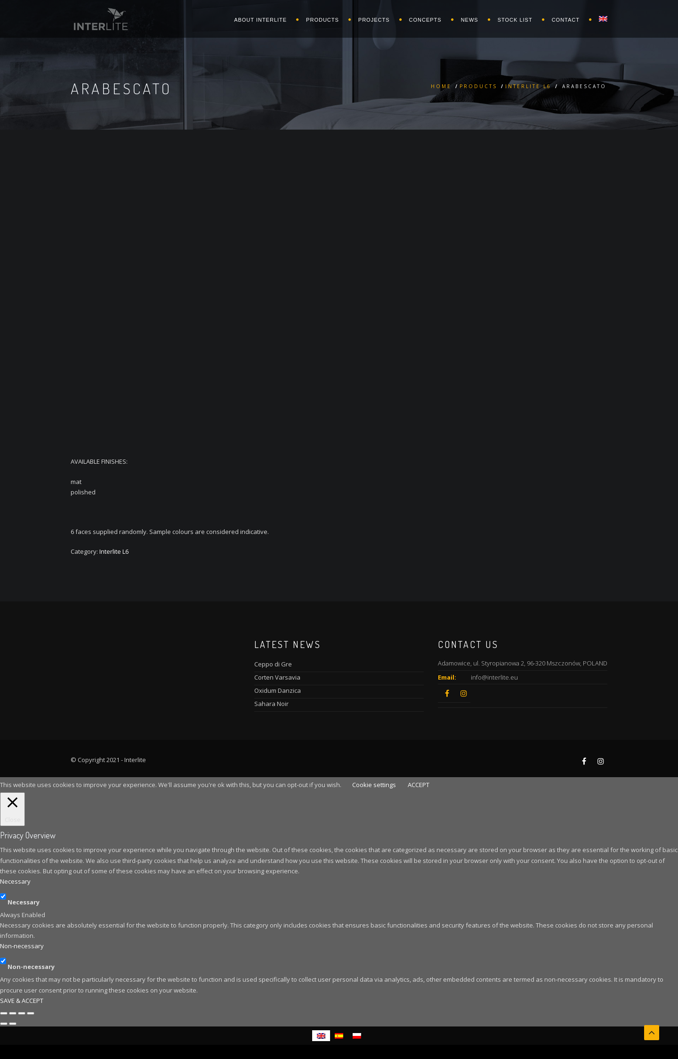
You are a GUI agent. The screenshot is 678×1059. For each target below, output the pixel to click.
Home (441, 86)
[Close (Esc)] (4, 1013)
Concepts (425, 20)
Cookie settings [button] (374, 784)
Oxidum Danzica (277, 690)
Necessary (24, 902)
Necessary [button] (15, 881)
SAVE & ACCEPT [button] (21, 1000)
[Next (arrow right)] (12, 1023)
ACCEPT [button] (418, 784)
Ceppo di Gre (273, 664)
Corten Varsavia (277, 677)
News (469, 20)
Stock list (515, 20)
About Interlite (260, 20)
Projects (374, 20)
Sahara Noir (271, 703)
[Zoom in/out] (30, 1013)
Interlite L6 (528, 86)
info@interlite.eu (494, 677)
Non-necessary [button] (22, 946)
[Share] (12, 1013)
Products (322, 20)
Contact (566, 20)
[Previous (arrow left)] (4, 1023)
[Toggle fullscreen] (21, 1013)
